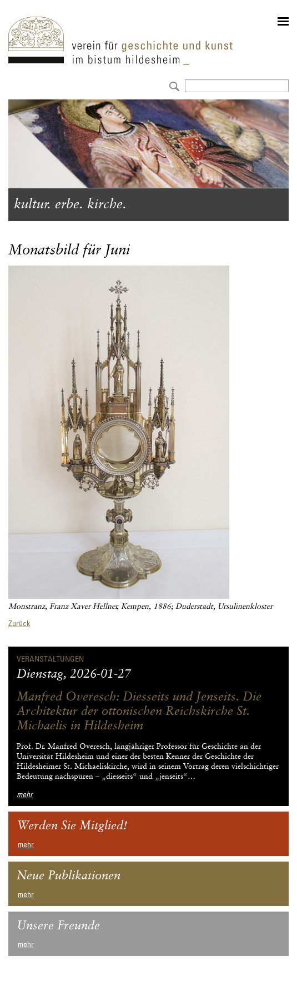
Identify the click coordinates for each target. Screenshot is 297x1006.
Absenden (173, 85)
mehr (25, 794)
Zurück (19, 623)
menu (283, 21)
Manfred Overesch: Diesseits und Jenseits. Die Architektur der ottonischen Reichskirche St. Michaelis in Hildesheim (139, 711)
